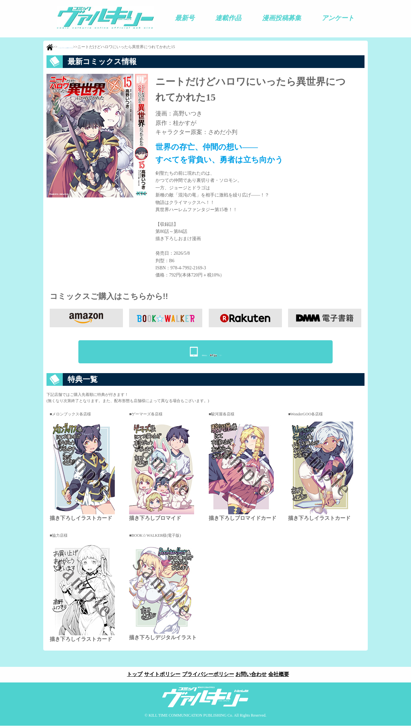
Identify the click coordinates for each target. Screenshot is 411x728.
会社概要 (282, 676)
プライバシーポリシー (208, 676)
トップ (131, 676)
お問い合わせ (253, 676)
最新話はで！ (212, 352)
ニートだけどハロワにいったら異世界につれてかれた (104, 47)
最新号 (184, 17)
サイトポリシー (160, 676)
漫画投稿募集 (281, 17)
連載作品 (228, 17)
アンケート (338, 17)
